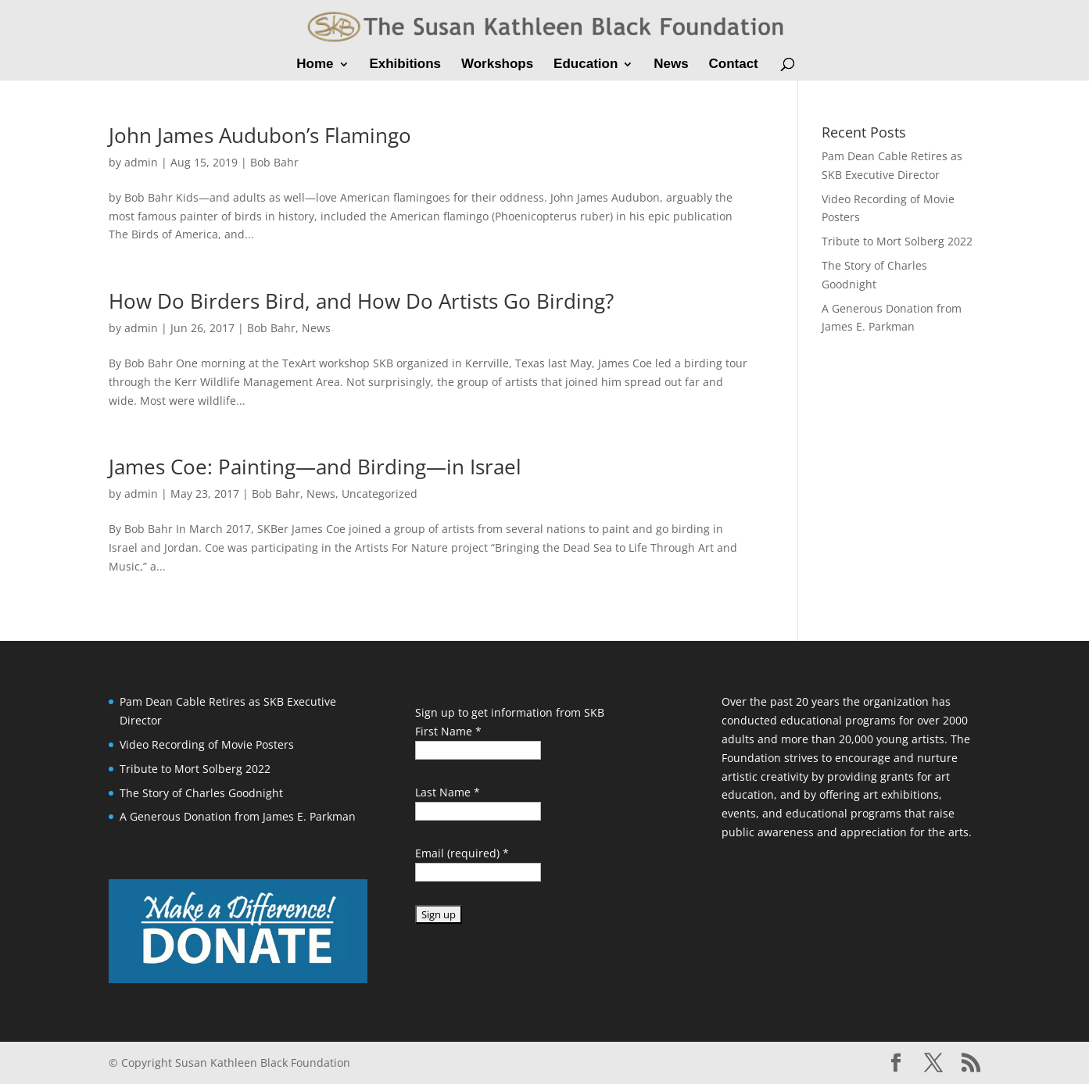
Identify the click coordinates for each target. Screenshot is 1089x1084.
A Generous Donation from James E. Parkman (238, 816)
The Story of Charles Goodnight (201, 792)
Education (585, 65)
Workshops (497, 65)
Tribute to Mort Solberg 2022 (897, 241)
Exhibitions (405, 65)
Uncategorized (379, 493)
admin (141, 162)
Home (314, 65)
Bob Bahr (274, 162)
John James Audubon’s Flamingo (260, 135)
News (671, 65)
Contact (733, 65)
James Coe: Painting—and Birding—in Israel (315, 467)
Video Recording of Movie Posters (207, 744)
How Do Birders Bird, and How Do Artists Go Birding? (361, 301)
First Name (448, 731)
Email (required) (462, 853)
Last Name (447, 792)
